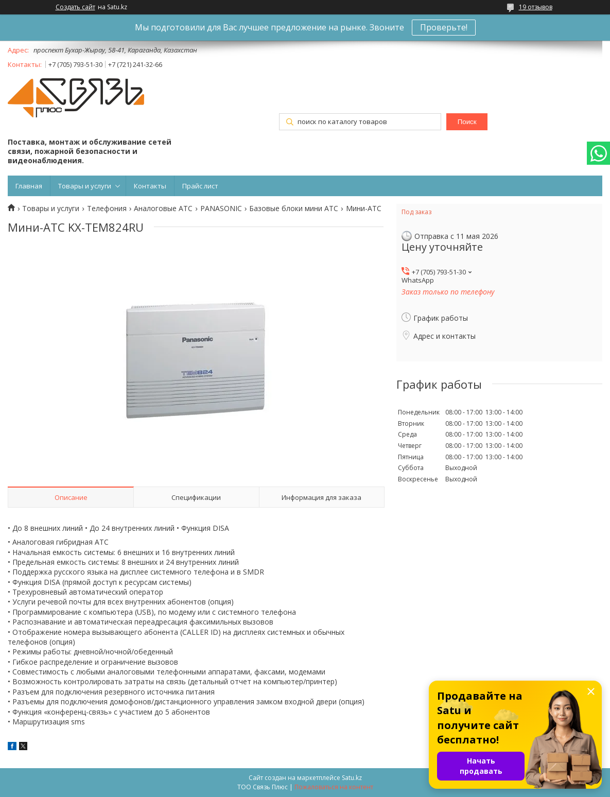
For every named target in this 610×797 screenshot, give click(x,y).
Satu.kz (352, 777)
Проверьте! (443, 27)
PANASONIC (221, 208)
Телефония (107, 208)
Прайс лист (200, 185)
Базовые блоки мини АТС (293, 208)
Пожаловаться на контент (333, 787)
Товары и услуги (84, 185)
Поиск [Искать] (467, 122)
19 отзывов (535, 7)
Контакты (150, 185)
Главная (28, 185)
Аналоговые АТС (163, 208)
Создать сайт (75, 7)
